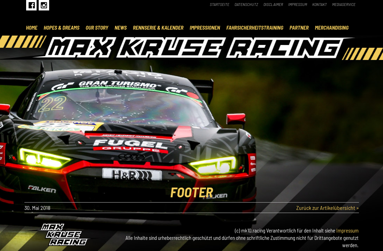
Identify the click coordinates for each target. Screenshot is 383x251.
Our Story (97, 27)
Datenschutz (246, 4)
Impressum (297, 4)
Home (32, 27)
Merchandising (331, 27)
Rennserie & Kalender (158, 27)
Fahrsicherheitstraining (254, 27)
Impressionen (205, 27)
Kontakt (319, 4)
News (121, 27)
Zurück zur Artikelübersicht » (327, 207)
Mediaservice (343, 4)
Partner (299, 27)
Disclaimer (273, 4)
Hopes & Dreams (61, 27)
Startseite (219, 4)
